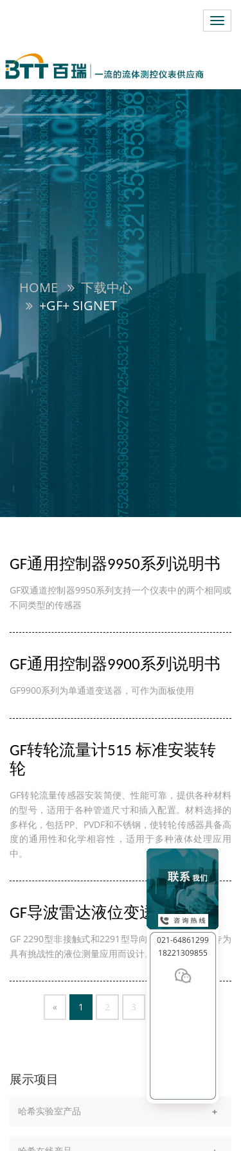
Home (38, 287)
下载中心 (106, 287)
